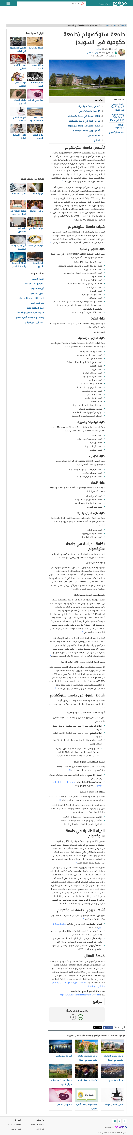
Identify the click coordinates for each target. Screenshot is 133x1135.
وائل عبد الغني (92, 52)
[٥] (56, 688)
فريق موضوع (16, 1129)
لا (73, 1017)
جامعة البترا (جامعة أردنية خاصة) (30, 318)
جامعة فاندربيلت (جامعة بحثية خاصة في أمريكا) (116, 117)
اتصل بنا (18, 1120)
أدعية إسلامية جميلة (35, 308)
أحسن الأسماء (38, 279)
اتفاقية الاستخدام (14, 1124)
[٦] (93, 720)
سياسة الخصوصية (37, 1124)
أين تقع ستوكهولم (119, 126)
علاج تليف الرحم (37, 303)
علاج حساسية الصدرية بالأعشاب (30, 313)
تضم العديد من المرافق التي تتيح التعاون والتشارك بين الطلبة (78, 984)
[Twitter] (119, 1121)
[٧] (70, 769)
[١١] (84, 918)
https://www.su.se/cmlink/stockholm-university (80, 995)
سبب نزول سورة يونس (34, 322)
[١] (62, 181)
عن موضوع (40, 1120)
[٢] (74, 219)
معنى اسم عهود (37, 293)
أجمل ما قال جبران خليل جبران (31, 298)
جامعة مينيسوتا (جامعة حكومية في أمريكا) (117, 107)
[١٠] (57, 902)
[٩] (76, 862)
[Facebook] (125, 1121)
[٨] (60, 799)
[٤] (72, 588)
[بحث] (82, 3)
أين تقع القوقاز (37, 289)
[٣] (51, 242)
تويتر (100, 1027)
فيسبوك (109, 1027)
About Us (40, 1129)
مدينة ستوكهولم (116, 132)
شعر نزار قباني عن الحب (34, 284)
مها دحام (97, 49)
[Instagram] (114, 1121)
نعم (80, 1017)
